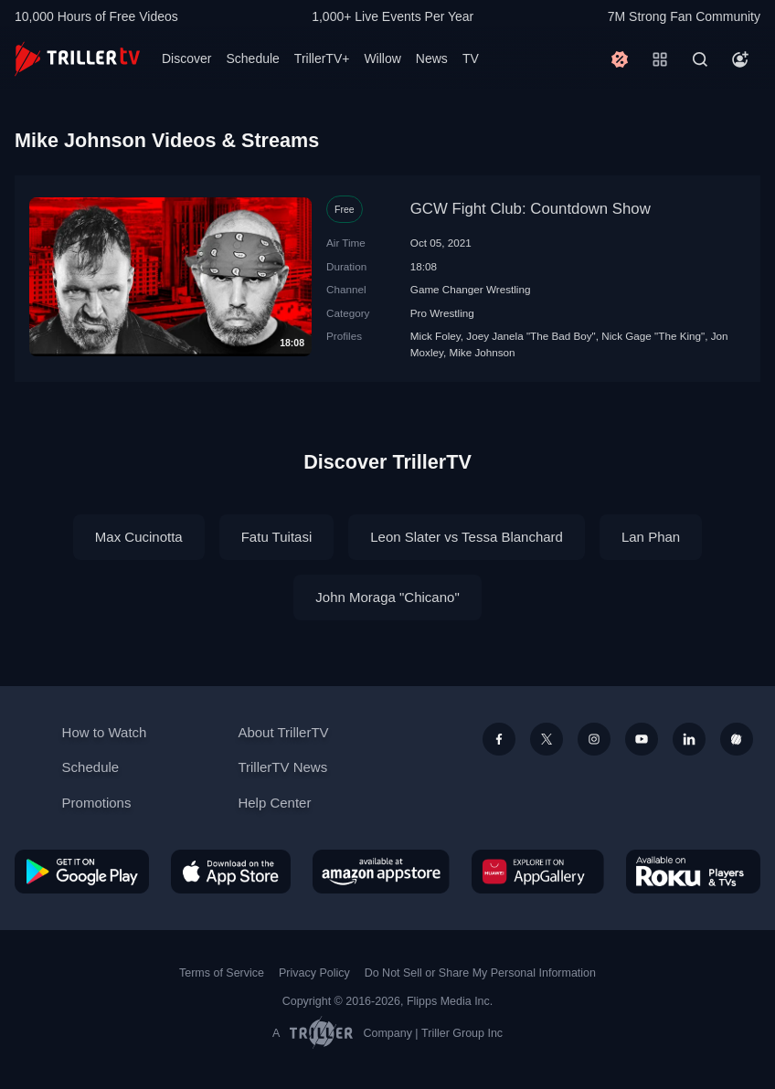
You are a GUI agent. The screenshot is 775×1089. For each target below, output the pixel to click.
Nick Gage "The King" (653, 336)
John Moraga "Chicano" (387, 597)
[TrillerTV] (77, 59)
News (432, 58)
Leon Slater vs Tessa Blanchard (466, 536)
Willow (382, 58)
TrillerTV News (282, 767)
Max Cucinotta (139, 536)
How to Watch (104, 732)
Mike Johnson (482, 352)
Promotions (97, 802)
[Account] (740, 59)
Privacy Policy (314, 973)
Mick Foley (435, 336)
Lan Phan (650, 536)
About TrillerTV (283, 732)
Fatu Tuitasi (277, 536)
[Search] (700, 59)
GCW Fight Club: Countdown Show (530, 208)
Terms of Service (221, 973)
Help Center (274, 802)
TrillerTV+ (322, 58)
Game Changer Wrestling (470, 289)
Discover (186, 58)
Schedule (252, 58)
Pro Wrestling (442, 313)
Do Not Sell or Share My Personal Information (480, 973)
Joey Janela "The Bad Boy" (531, 336)
